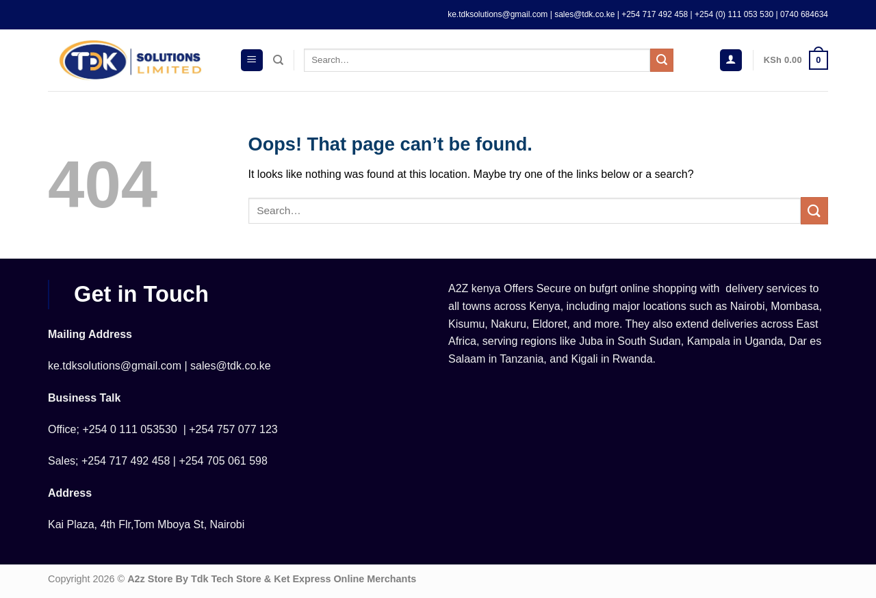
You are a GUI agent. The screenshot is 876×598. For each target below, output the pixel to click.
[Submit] (661, 60)
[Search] (278, 60)
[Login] (731, 60)
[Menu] (252, 60)
